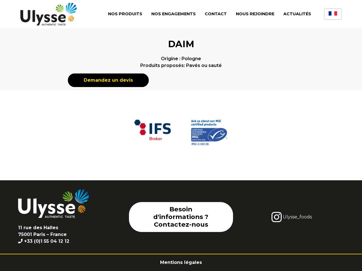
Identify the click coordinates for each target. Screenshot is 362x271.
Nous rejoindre (255, 13)
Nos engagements (173, 13)
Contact (216, 13)
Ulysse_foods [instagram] (292, 217)
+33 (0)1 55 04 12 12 (46, 241)
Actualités (297, 13)
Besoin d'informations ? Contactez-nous (180, 216)
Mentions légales (181, 262)
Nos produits (125, 13)
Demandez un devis (108, 80)
